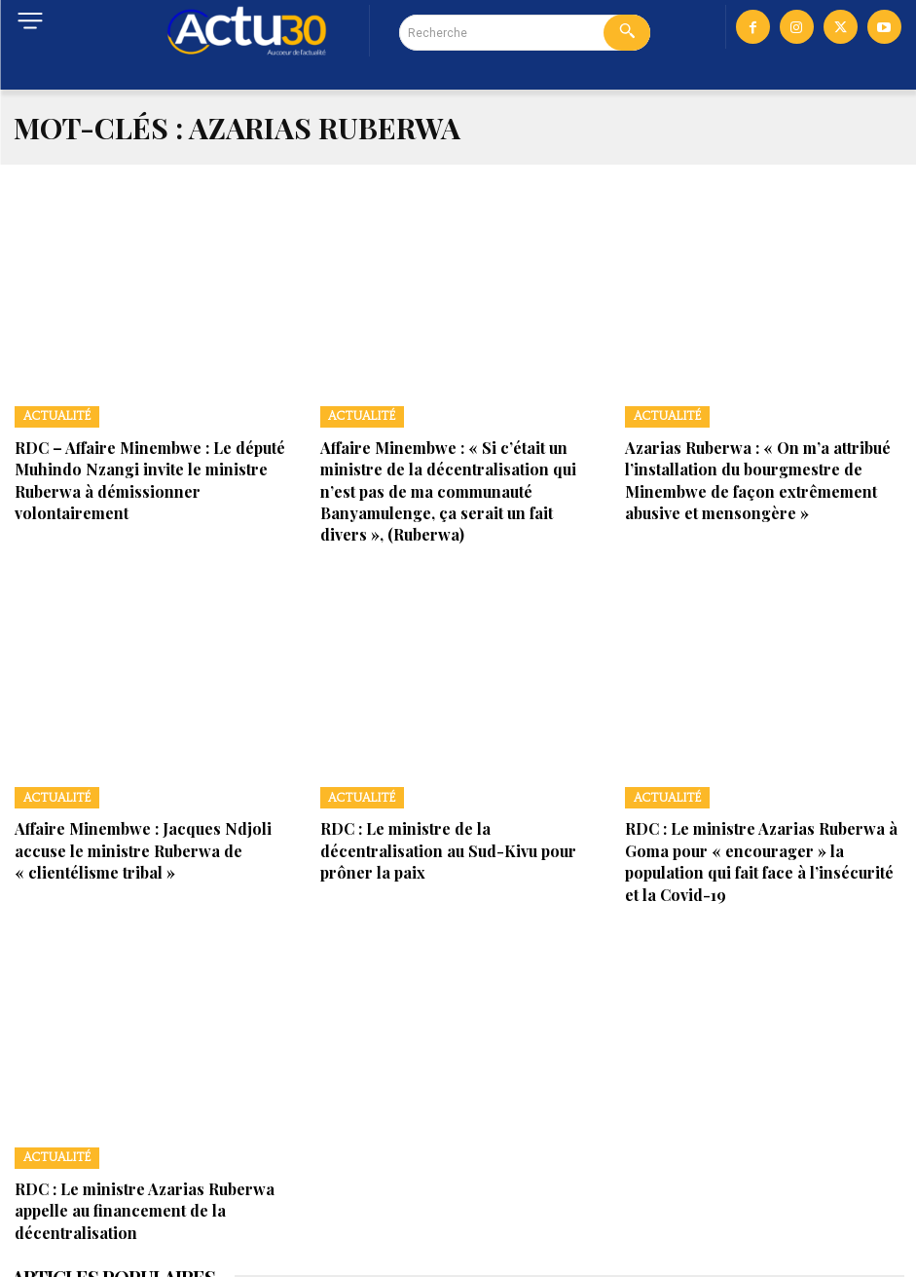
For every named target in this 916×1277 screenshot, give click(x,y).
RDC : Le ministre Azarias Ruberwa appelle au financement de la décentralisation (154, 1123)
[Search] (627, 33)
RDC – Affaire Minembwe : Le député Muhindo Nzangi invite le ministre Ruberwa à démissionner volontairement (153, 461)
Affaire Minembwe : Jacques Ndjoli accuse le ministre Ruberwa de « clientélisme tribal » (157, 796)
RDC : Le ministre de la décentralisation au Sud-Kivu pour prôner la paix (458, 796)
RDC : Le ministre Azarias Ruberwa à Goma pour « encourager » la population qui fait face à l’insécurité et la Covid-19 (764, 805)
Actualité (49, 414)
